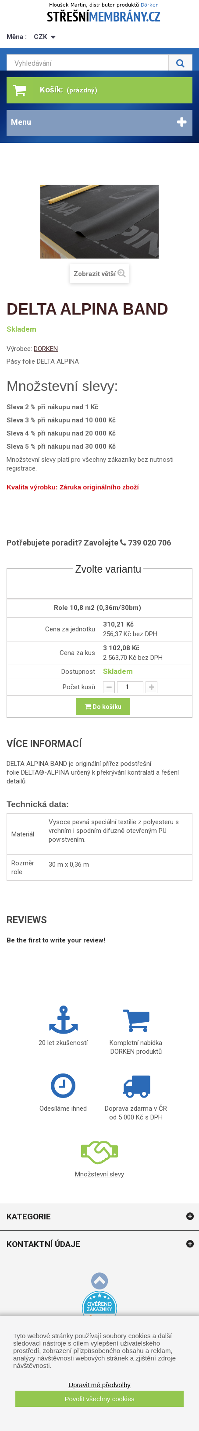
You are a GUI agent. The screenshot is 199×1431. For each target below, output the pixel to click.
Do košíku (103, 706)
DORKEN (46, 349)
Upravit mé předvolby (99, 1384)
